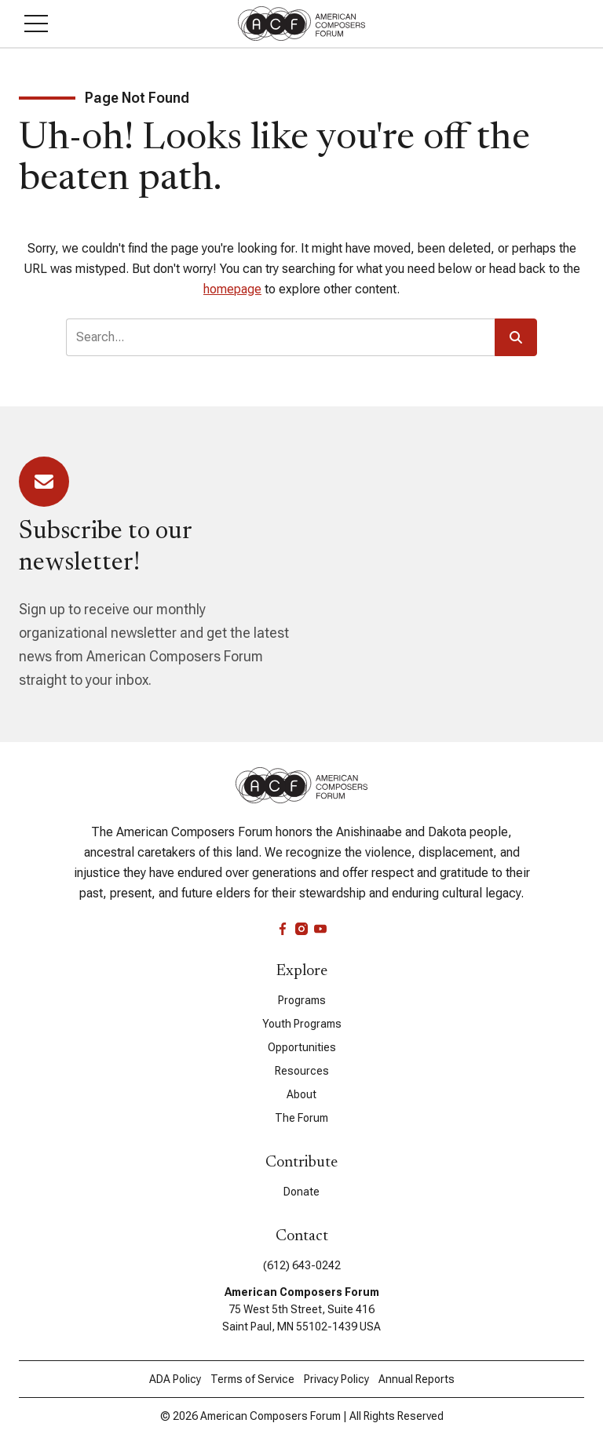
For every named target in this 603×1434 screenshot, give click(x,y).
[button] (36, 23)
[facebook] (282, 929)
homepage (232, 289)
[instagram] (301, 929)
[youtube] (320, 929)
